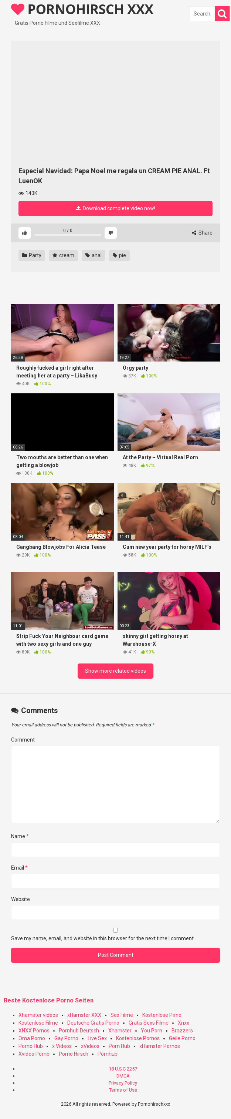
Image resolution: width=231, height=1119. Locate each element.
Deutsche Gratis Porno (93, 1023)
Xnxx (183, 1023)
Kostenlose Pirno (161, 1015)
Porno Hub (30, 1046)
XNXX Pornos (34, 1031)
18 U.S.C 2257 (123, 1069)
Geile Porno (182, 1038)
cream (63, 255)
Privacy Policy (123, 1083)
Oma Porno (31, 1038)
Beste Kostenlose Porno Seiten (49, 1000)
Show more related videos (115, 671)
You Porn (151, 1031)
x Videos (62, 1046)
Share (202, 233)
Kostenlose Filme (38, 1023)
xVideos (90, 1046)
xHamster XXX (84, 1015)
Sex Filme (122, 1015)
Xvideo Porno (34, 1054)
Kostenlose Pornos (138, 1038)
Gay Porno (66, 1038)
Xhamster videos (38, 1015)
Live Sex (97, 1038)
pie (119, 255)
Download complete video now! (115, 208)
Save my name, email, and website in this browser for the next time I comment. (103, 938)
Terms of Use (123, 1090)
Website (20, 899)
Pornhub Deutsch (79, 1031)
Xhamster (120, 1031)
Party (31, 255)
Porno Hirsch (73, 1054)
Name (20, 836)
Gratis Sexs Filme (149, 1023)
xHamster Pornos (159, 1046)
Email (19, 868)
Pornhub (108, 1054)
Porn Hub (119, 1046)
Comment (23, 740)
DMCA (123, 1076)
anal (93, 255)
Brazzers (182, 1031)
